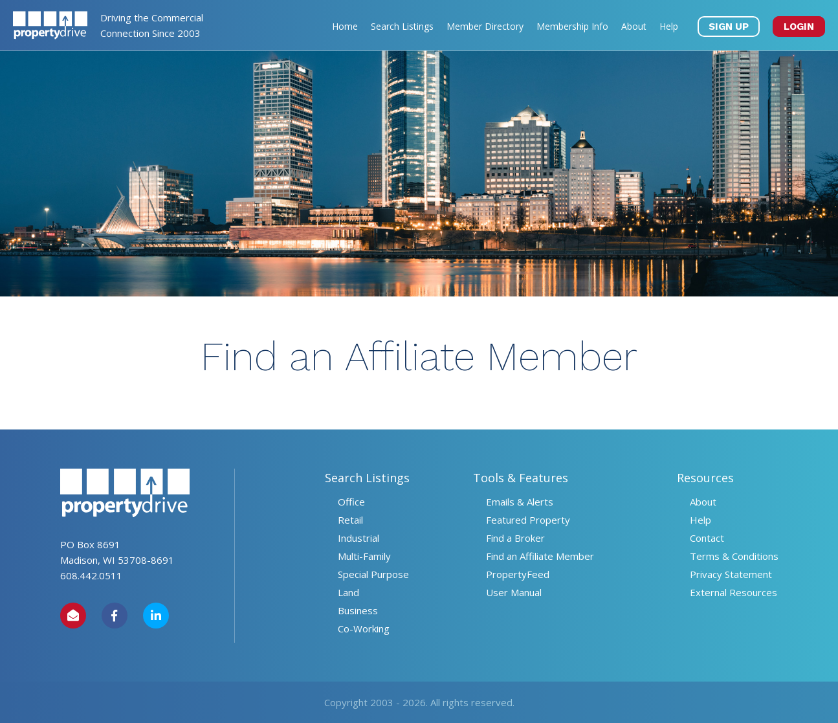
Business (358, 610)
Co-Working (364, 628)
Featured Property (528, 519)
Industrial (358, 537)
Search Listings (402, 26)
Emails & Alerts (519, 501)
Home (345, 26)
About (633, 26)
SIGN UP (729, 26)
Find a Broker (515, 537)
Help (668, 26)
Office (351, 501)
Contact (707, 537)
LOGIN (799, 26)
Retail (350, 519)
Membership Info (572, 26)
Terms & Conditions (734, 556)
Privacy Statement (731, 574)
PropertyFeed (517, 574)
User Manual (514, 592)
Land (348, 592)
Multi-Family (364, 556)
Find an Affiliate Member (540, 556)
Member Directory (485, 26)
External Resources (733, 592)
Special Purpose (373, 574)
